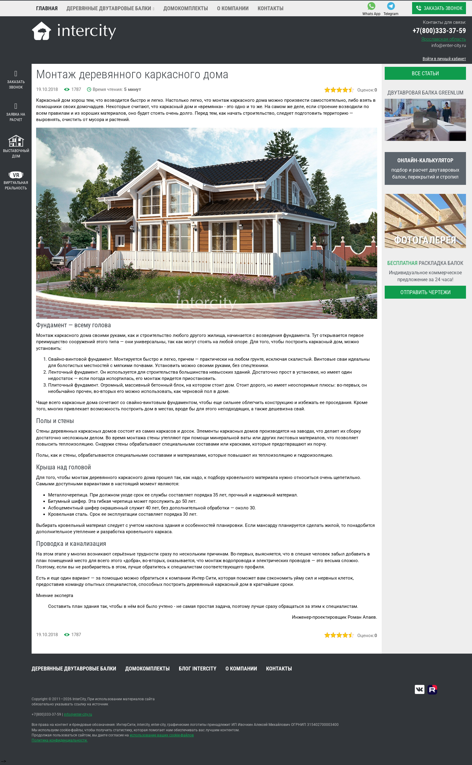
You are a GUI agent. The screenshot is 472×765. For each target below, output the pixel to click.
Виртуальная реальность (16, 181)
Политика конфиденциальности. (60, 740)
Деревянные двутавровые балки (109, 8)
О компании (233, 8)
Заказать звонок (438, 8)
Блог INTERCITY (197, 668)
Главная (46, 8)
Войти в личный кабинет (444, 58)
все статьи (425, 73)
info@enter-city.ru (448, 45)
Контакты (271, 8)
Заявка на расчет (16, 112)
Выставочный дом (16, 147)
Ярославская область (443, 39)
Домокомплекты (185, 8)
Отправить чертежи (425, 292)
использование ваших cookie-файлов (162, 735)
